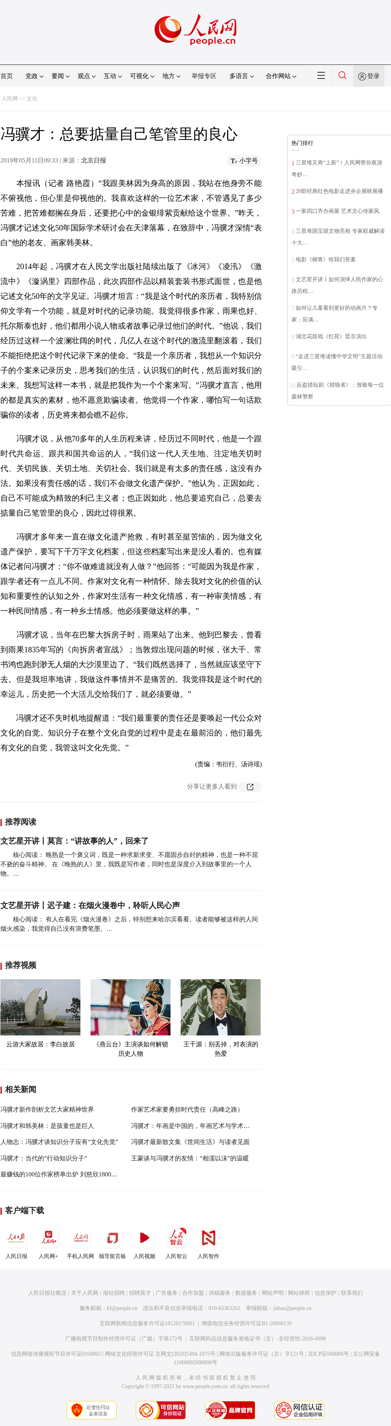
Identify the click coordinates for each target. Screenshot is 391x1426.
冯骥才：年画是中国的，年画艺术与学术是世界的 (199, 1126)
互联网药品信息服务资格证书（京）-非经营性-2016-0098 (257, 1339)
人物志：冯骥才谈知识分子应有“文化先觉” (59, 1142)
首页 (6, 76)
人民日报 (16, 1241)
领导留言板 (112, 1241)
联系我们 (352, 1293)
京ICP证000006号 (328, 1354)
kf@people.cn (122, 1308)
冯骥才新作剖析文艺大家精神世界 (47, 1109)
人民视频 (144, 1241)
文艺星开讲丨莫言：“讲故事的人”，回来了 (74, 841)
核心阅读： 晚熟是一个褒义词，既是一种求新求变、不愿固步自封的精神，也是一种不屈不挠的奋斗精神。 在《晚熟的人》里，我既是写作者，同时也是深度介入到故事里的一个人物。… (129, 864)
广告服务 (167, 1293)
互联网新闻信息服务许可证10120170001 (147, 1323)
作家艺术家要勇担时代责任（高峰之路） (187, 1109)
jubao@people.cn (292, 1308)
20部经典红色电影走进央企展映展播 (339, 191)
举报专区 (204, 76)
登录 (373, 76)
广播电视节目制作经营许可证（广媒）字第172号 (124, 1339)
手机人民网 (80, 1241)
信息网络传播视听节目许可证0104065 (56, 1354)
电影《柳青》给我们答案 (326, 259)
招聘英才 (140, 1293)
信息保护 (325, 1293)
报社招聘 (114, 1293)
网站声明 (273, 1293)
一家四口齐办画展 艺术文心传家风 (337, 211)
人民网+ (48, 1241)
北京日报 (93, 160)
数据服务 (246, 1293)
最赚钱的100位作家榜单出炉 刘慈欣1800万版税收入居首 (77, 1174)
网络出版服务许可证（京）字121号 (261, 1354)
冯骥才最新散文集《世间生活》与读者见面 (190, 1142)
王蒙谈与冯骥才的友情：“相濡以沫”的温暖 (190, 1158)
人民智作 (208, 1241)
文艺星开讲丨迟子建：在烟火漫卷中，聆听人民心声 (90, 905)
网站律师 (299, 1293)
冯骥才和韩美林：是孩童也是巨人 (47, 1126)
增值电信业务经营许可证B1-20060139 (246, 1323)
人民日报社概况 (47, 1293)
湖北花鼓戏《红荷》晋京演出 (331, 336)
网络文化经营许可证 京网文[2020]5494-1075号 (160, 1354)
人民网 (10, 99)
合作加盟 (193, 1293)
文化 (32, 99)
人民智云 (176, 1241)
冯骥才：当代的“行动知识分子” (43, 1158)
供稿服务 (220, 1293)
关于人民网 (84, 1293)
